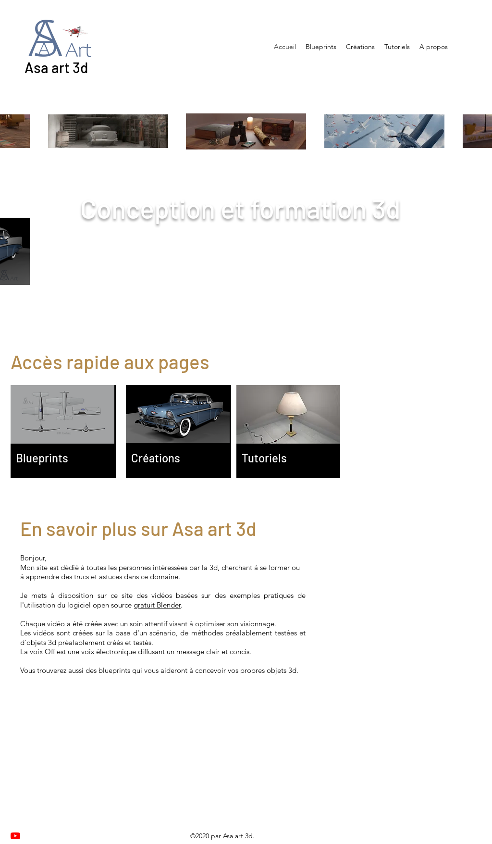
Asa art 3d (56, 67)
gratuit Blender (157, 604)
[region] (63, 431)
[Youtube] (15, 836)
